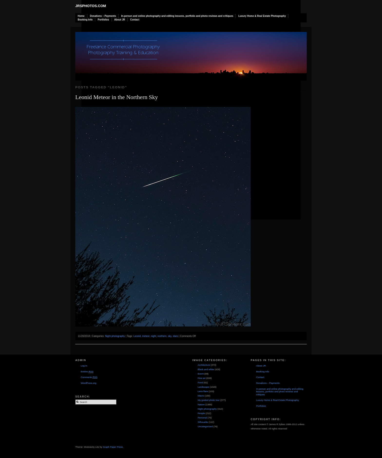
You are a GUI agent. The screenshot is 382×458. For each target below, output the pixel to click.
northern (162, 336)
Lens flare (203, 391)
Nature (201, 404)
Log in (84, 365)
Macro (201, 395)
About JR (119, 19)
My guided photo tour (209, 400)
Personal (202, 417)
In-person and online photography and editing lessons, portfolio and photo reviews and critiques (177, 16)
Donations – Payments (103, 16)
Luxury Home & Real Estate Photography (262, 16)
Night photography (115, 336)
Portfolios (103, 19)
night (153, 336)
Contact (134, 19)
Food (200, 382)
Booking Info (85, 19)
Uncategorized (205, 426)
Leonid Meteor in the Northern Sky (116, 97)
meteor (146, 336)
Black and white (206, 369)
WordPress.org (88, 383)
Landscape (203, 387)
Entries (87, 371)
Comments (89, 377)
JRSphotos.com (90, 6)
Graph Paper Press (113, 447)
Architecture (204, 365)
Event (201, 373)
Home (81, 16)
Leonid (137, 336)
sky (169, 336)
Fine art (202, 378)
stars (175, 336)
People (201, 413)
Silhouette (203, 422)
